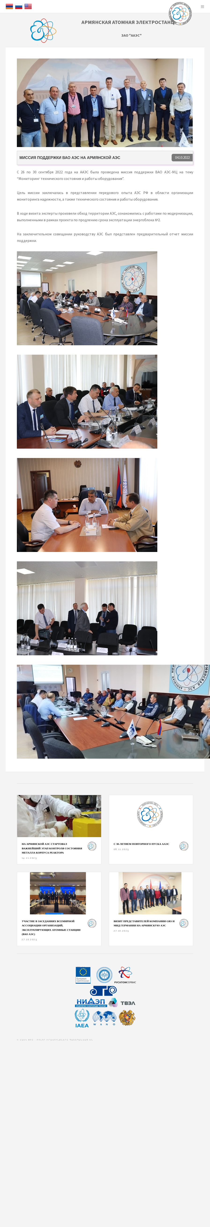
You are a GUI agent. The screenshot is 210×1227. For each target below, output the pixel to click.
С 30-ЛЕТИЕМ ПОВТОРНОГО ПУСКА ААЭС (141, 844)
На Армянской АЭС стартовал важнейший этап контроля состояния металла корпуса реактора (52, 848)
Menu (202, 6)
